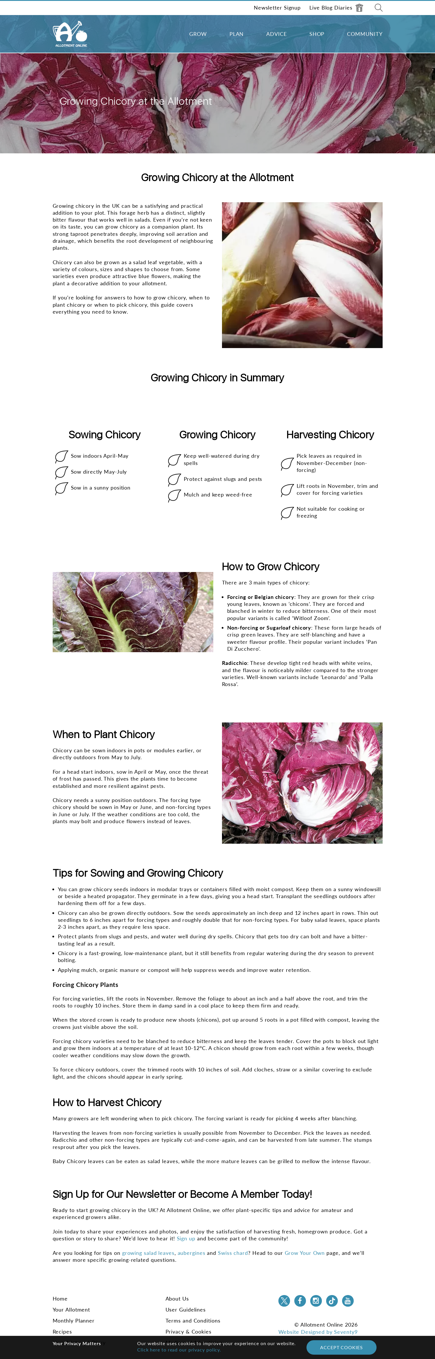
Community (364, 34)
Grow (198, 34)
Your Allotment (71, 1309)
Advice (276, 34)
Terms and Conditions (193, 1320)
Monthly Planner (74, 1320)
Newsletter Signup (277, 7)
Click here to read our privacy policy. (179, 1349)
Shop (317, 34)
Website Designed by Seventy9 (318, 1332)
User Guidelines (186, 1309)
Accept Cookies (341, 1347)
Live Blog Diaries (336, 8)
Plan (237, 34)
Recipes (62, 1331)
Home (60, 1298)
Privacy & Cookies (189, 1331)
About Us (177, 1298)
